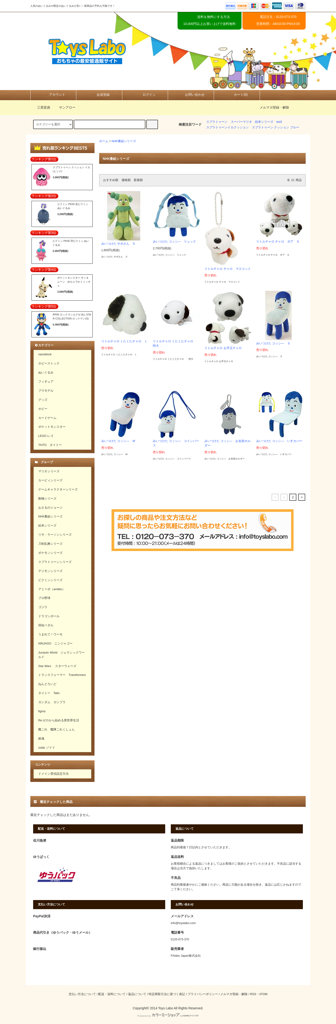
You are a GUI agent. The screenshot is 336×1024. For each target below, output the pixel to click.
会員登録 (99, 94)
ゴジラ (42, 607)
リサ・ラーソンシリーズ (55, 534)
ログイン (145, 94)
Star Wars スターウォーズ (57, 666)
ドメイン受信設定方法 (53, 773)
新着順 (138, 180)
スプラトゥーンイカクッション (227, 127)
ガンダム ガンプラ (52, 702)
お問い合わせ (191, 94)
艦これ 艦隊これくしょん (56, 729)
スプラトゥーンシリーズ (55, 562)
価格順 (126, 180)
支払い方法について (82, 994)
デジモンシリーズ (50, 571)
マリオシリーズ (49, 471)
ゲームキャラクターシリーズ (58, 489)
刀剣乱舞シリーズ (50, 543)
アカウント (53, 94)
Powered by (168, 1015)
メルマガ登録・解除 (274, 107)
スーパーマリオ (241, 121)
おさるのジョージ (50, 507)
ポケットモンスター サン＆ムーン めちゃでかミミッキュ (74, 281)
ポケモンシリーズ (50, 553)
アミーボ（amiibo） (51, 589)
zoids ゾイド (46, 747)
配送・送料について (112, 994)
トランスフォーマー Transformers (62, 675)
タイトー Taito (49, 693)
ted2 (279, 121)
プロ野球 (44, 598)
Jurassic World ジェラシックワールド (61, 655)
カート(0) (237, 94)
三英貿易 (41, 107)
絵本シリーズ (264, 121)
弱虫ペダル (45, 625)
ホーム (103, 141)
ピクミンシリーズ (50, 580)
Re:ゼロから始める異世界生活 (58, 720)
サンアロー (64, 107)
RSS (253, 994)
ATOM (263, 994)
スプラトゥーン (217, 121)
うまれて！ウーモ (50, 634)
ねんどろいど (47, 684)
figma (42, 711)
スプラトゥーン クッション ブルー (275, 127)
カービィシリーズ (50, 480)
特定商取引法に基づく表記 (167, 994)
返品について (137, 994)
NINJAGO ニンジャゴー (55, 643)
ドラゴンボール (49, 616)
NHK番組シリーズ (124, 141)
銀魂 (41, 738)
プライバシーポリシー (203, 994)
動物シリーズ (47, 498)
